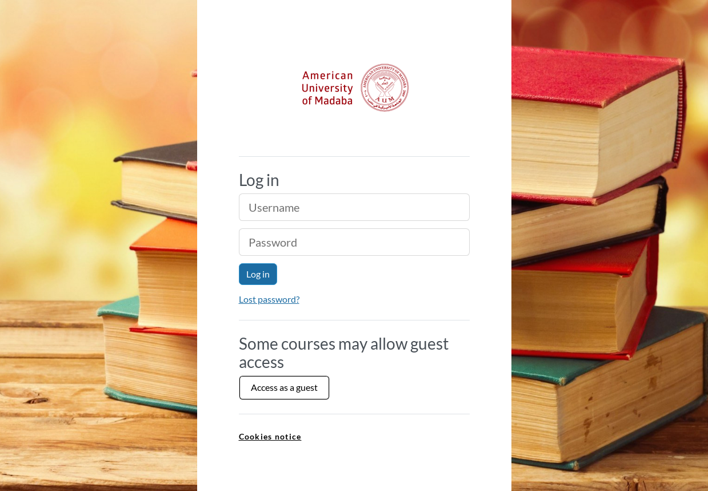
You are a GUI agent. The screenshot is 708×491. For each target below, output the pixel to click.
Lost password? (269, 299)
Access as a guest (284, 387)
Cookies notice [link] (270, 436)
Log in (258, 273)
